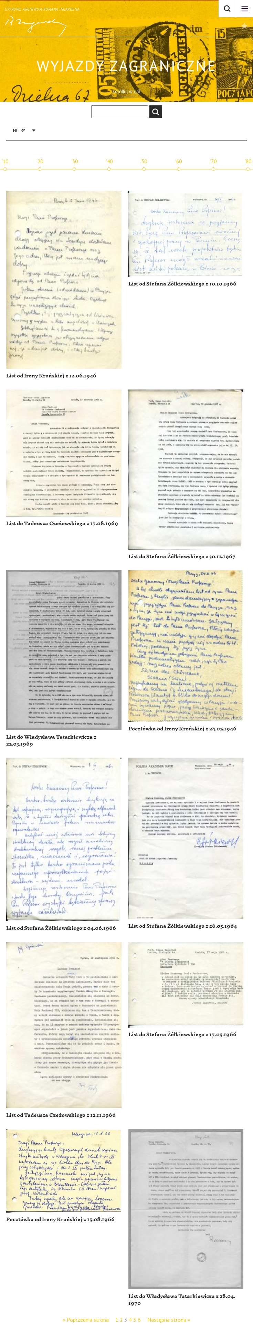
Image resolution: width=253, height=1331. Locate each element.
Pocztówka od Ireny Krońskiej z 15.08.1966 (60, 1220)
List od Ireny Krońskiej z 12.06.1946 (51, 376)
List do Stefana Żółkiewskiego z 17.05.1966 (182, 1035)
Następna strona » (168, 1319)
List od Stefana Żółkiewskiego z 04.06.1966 (61, 928)
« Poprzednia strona (86, 1319)
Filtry (19, 131)
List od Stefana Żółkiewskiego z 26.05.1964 (182, 926)
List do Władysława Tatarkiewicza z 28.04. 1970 (181, 1299)
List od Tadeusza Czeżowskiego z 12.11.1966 (61, 1115)
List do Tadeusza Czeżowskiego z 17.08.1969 (62, 524)
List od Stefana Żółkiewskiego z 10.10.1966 (182, 284)
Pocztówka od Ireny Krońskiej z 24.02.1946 (182, 729)
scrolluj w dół (126, 91)
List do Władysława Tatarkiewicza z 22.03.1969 (51, 740)
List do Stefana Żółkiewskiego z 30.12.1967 (181, 557)
